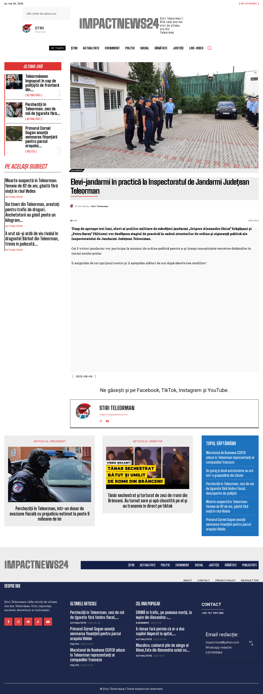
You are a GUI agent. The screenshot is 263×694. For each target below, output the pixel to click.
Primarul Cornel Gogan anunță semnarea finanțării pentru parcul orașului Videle (228, 524)
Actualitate (34, 95)
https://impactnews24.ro (114, 414)
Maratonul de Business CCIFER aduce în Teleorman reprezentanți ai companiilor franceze (230, 457)
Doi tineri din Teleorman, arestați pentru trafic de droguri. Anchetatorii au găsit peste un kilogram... (32, 212)
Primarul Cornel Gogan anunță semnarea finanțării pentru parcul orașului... (41, 137)
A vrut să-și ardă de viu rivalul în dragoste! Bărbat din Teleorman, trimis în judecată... (32, 239)
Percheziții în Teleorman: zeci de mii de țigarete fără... (42, 109)
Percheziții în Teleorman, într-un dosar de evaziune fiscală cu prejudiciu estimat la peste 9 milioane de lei (49, 514)
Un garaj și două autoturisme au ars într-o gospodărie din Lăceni (229, 472)
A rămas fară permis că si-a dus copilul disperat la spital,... (160, 631)
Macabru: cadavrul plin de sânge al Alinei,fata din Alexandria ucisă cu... (163, 648)
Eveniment (143, 622)
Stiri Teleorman (99, 206)
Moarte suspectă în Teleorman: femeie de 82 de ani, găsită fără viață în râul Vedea (31, 186)
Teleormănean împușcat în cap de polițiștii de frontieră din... (42, 83)
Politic (31, 151)
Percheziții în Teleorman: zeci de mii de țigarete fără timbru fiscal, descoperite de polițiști (230, 488)
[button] (209, 47)
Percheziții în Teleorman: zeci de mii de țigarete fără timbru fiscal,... (97, 615)
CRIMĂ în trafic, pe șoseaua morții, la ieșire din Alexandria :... (164, 615)
